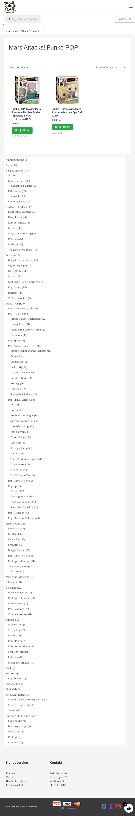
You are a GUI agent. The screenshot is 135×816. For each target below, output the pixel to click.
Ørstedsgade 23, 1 (59, 777)
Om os (9, 777)
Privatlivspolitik (15, 784)
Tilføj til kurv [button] (22, 130)
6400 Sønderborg (59, 773)
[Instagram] (111, 806)
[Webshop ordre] (110, 67)
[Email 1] (118, 806)
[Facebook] (104, 806)
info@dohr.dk (57, 780)
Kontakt (10, 773)
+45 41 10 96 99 (57, 784)
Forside (8, 30)
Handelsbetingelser (17, 780)
